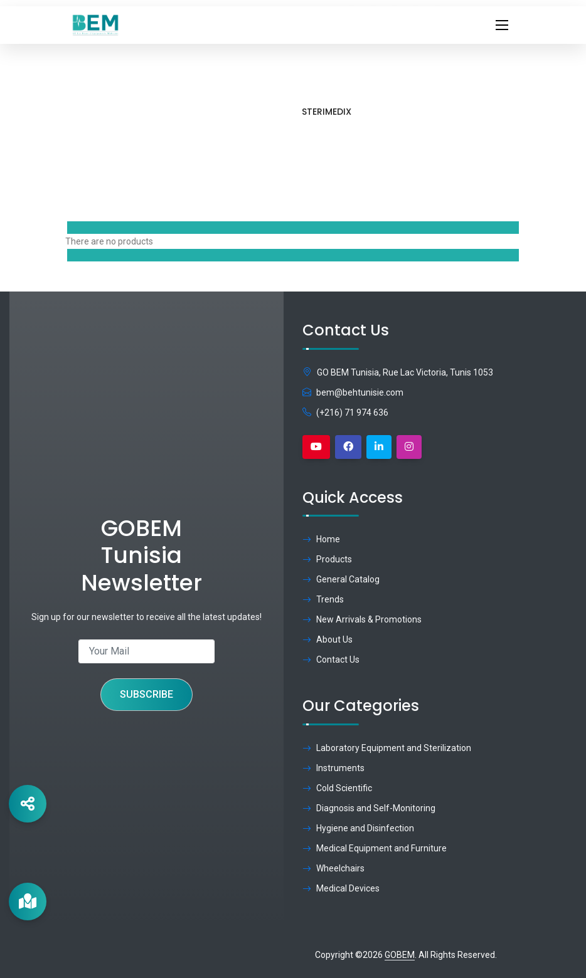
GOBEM (400, 955)
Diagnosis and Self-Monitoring (368, 808)
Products (362, 137)
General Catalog (341, 579)
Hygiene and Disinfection (358, 828)
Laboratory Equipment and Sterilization (386, 748)
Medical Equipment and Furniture (374, 848)
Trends (323, 599)
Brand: (427, 138)
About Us (327, 639)
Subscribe (146, 694)
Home (314, 137)
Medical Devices (341, 888)
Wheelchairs (333, 868)
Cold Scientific (337, 788)
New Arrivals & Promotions (362, 619)
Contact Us (331, 660)
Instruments (333, 768)
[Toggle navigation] (502, 25)
